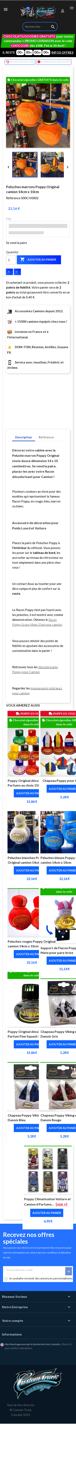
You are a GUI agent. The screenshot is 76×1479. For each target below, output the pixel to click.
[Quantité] (11, 259)
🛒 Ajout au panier (42, 1473)
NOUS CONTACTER (20, 61)
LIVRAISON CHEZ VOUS (53, 61)
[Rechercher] (40, 26)
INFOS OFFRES (62, 52)
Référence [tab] (46, 437)
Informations (12, 1334)
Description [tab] (23, 437)
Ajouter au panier (38, 259)
